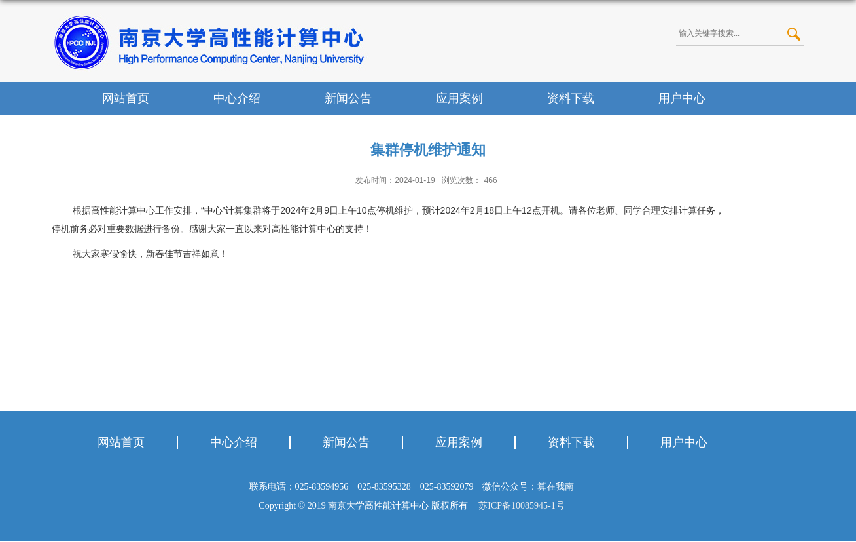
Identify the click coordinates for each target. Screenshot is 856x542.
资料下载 (570, 98)
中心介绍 (236, 98)
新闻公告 (348, 98)
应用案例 (459, 98)
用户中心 (681, 98)
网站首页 (125, 98)
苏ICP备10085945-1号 (519, 506)
